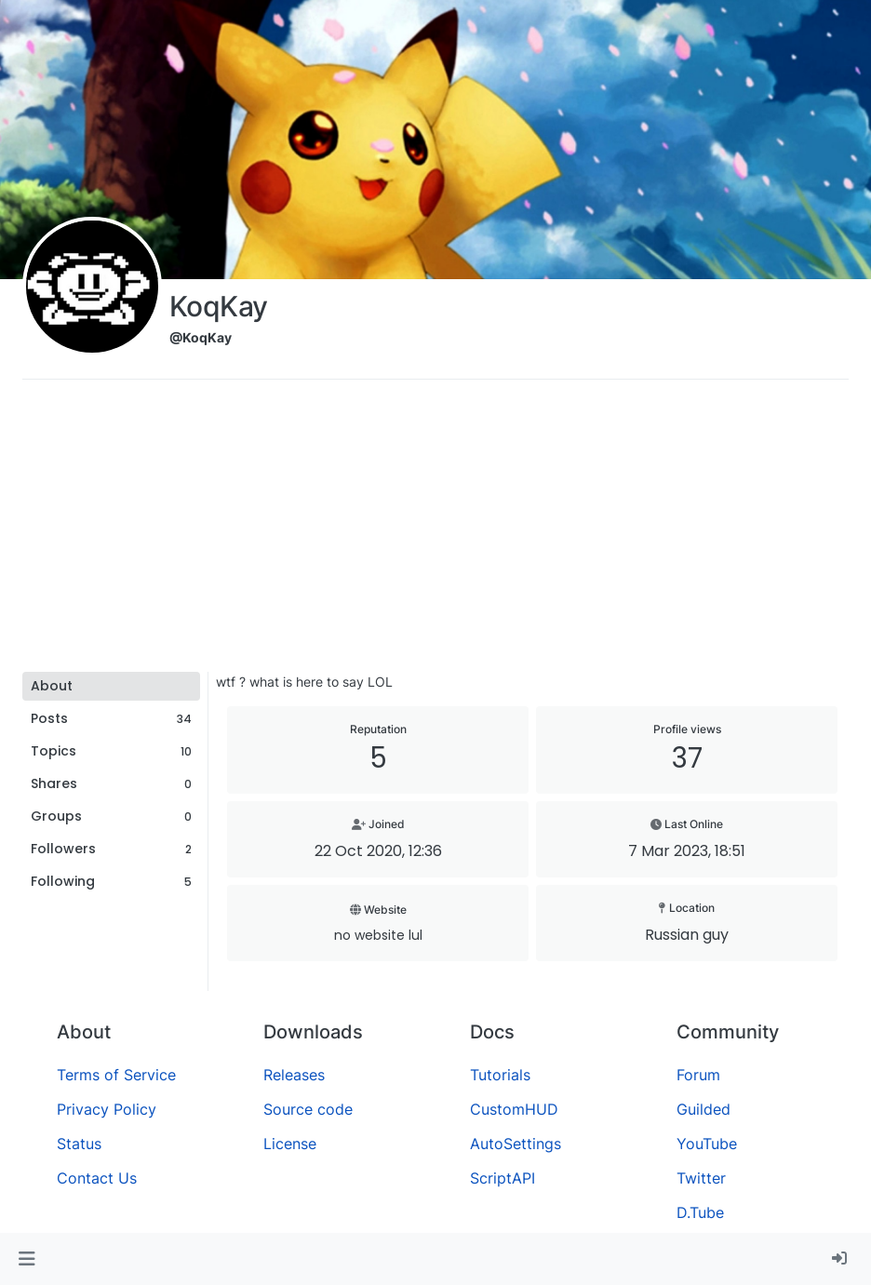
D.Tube (700, 1212)
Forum (698, 1074)
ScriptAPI (502, 1178)
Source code (308, 1109)
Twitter (701, 1178)
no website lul (378, 935)
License (289, 1143)
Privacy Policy (106, 1109)
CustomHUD (514, 1109)
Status (79, 1143)
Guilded (703, 1109)
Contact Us (97, 1178)
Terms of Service (116, 1074)
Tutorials (500, 1074)
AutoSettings (515, 1143)
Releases (294, 1074)
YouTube (707, 1143)
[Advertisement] (435, 532)
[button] (26, 1259)
